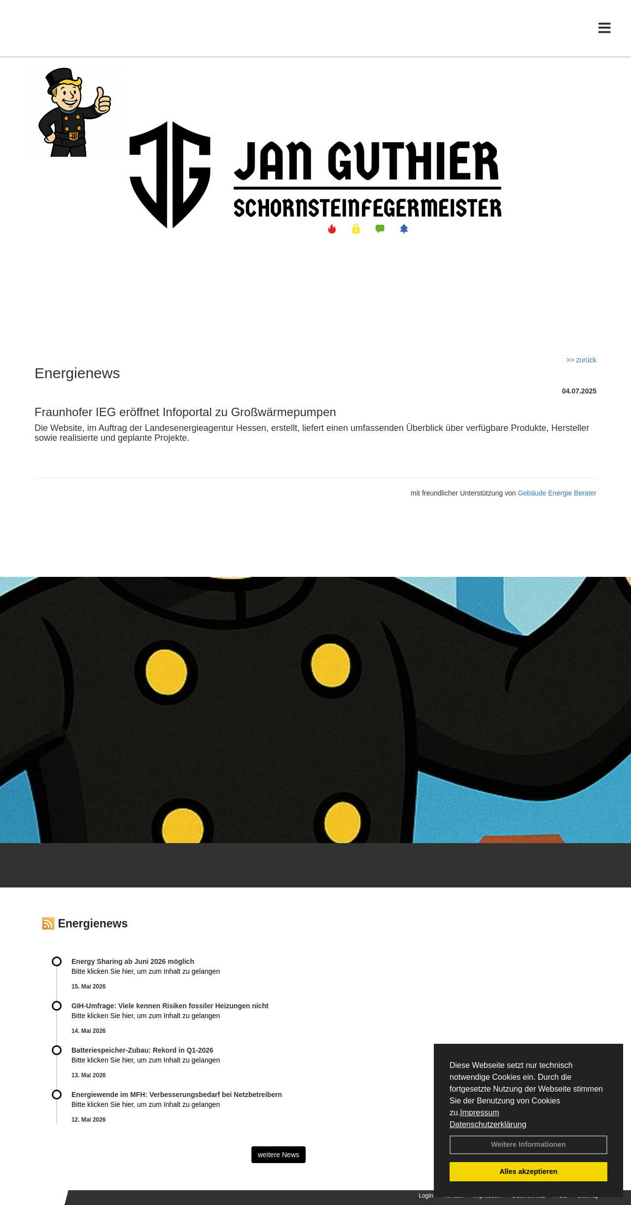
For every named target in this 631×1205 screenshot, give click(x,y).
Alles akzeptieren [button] (528, 1171)
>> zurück (581, 360)
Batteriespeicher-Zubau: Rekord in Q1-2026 (142, 1050)
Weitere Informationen (528, 1144)
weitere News (278, 1155)
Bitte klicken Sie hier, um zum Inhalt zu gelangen (145, 971)
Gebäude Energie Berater (557, 493)
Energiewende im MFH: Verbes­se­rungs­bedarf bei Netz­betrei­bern (176, 1095)
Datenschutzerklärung (488, 1124)
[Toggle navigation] (604, 28)
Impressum (479, 1112)
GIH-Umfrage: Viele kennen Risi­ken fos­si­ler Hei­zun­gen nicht (170, 1006)
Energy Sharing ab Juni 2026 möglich (132, 961)
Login (426, 1195)
